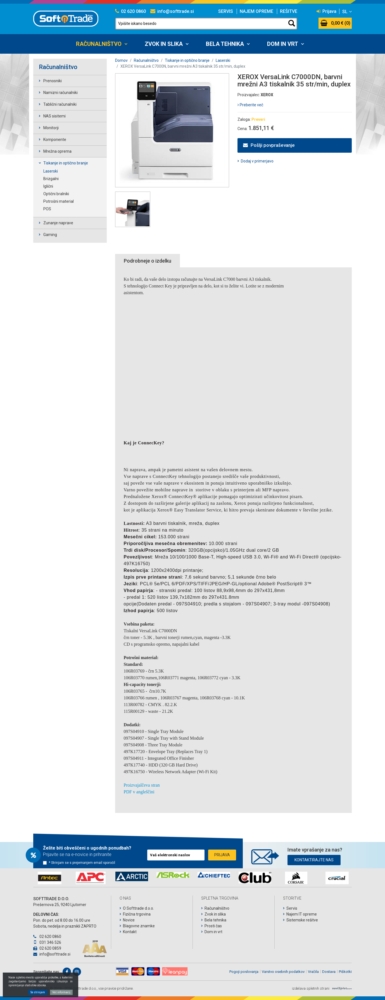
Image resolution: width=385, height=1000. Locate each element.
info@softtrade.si (172, 11)
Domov (121, 60)
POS (47, 209)
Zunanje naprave (58, 223)
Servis (225, 11)
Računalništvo (99, 44)
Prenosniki (52, 81)
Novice (129, 920)
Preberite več (250, 105)
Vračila (313, 972)
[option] (49, 878)
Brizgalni (51, 178)
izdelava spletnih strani (310, 988)
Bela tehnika (225, 44)
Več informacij (61, 992)
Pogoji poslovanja (243, 972)
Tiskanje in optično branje (65, 163)
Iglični (48, 186)
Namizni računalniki (60, 92)
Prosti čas (213, 926)
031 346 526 (47, 942)
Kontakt (130, 932)
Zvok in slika (164, 44)
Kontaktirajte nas (314, 859)
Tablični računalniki (60, 104)
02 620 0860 (130, 11)
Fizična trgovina (137, 914)
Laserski (50, 171)
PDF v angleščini (139, 791)
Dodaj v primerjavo (257, 161)
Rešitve (288, 11)
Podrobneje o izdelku (147, 261)
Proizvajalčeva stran (142, 785)
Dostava (329, 972)
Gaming (50, 234)
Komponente (54, 139)
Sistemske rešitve (302, 920)
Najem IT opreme (301, 914)
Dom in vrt (282, 44)
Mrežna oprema (57, 151)
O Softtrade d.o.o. (138, 908)
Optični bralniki (56, 194)
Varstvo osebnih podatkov (283, 972)
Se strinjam (37, 992)
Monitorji (51, 128)
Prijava (326, 11)
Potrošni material (58, 201)
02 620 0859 (47, 948)
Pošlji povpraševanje (269, 145)
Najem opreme (256, 11)
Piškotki (345, 972)
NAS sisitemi (54, 116)
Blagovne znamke (139, 926)
